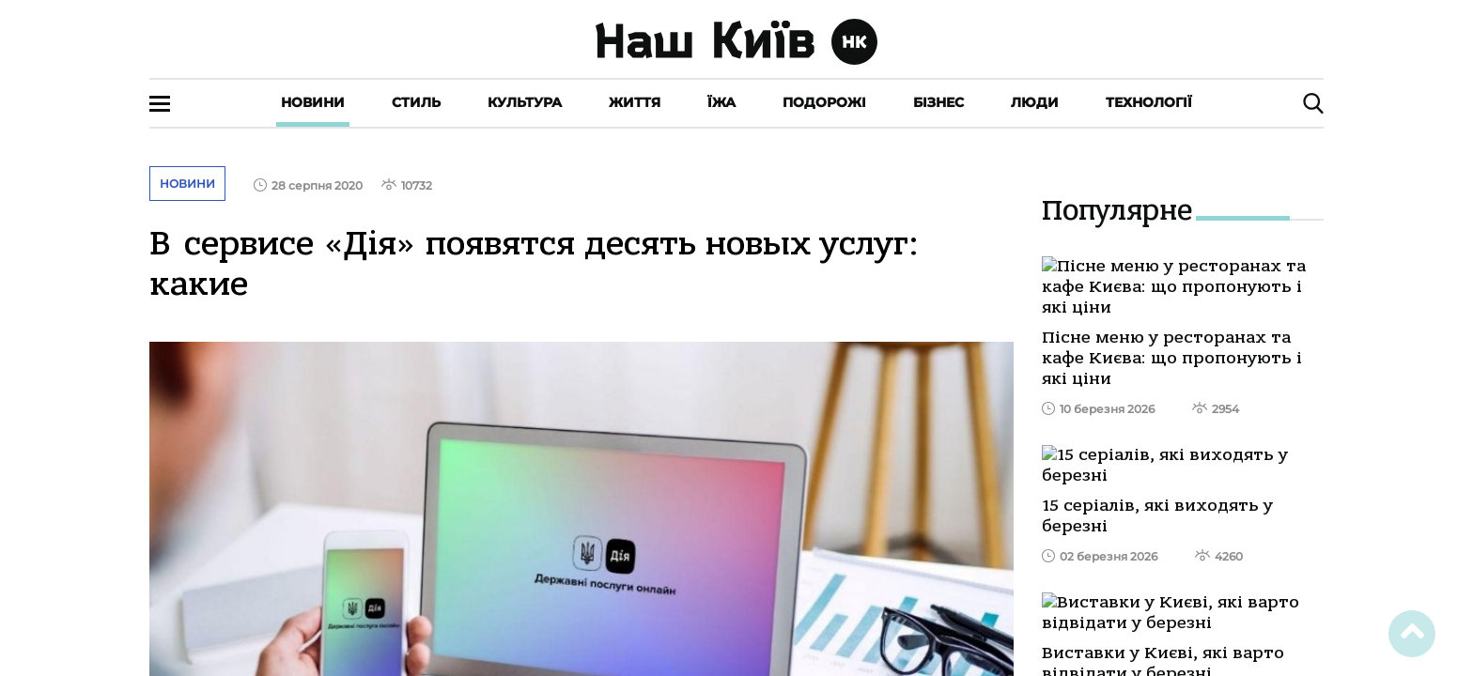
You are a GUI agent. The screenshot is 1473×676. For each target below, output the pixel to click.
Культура (525, 102)
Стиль (416, 102)
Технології (1149, 102)
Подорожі (824, 102)
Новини (313, 102)
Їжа (721, 102)
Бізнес (938, 102)
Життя (634, 102)
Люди (1035, 102)
